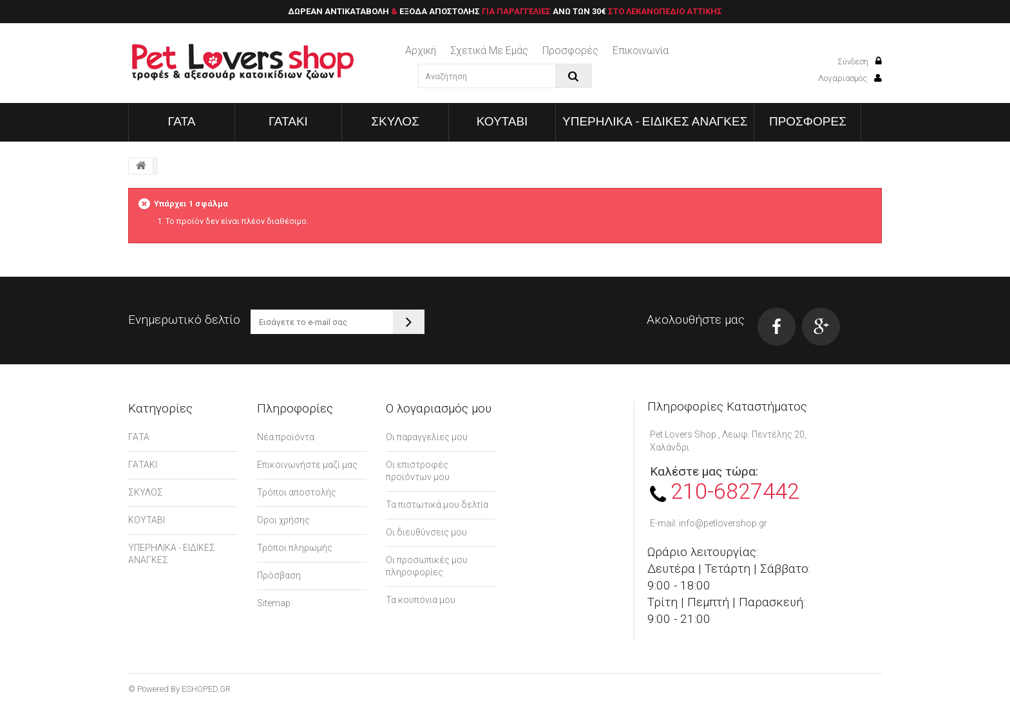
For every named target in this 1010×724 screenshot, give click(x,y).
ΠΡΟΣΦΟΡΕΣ (807, 120)
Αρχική (420, 50)
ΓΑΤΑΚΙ (288, 120)
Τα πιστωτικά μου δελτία (437, 504)
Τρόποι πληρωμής (294, 548)
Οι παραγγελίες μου (427, 437)
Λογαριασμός (850, 78)
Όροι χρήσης (283, 520)
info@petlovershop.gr (723, 523)
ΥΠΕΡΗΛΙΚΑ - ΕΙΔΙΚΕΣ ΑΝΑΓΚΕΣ (654, 120)
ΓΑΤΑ (182, 120)
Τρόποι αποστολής (296, 492)
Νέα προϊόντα (285, 437)
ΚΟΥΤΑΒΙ (502, 120)
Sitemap (274, 603)
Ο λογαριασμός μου (438, 408)
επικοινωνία (641, 50)
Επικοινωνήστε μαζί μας (307, 464)
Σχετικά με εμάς (489, 50)
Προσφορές (570, 50)
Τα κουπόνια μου (420, 600)
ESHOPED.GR (206, 689)
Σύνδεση (859, 61)
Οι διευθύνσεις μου (426, 532)
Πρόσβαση (279, 575)
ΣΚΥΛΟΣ (395, 120)
